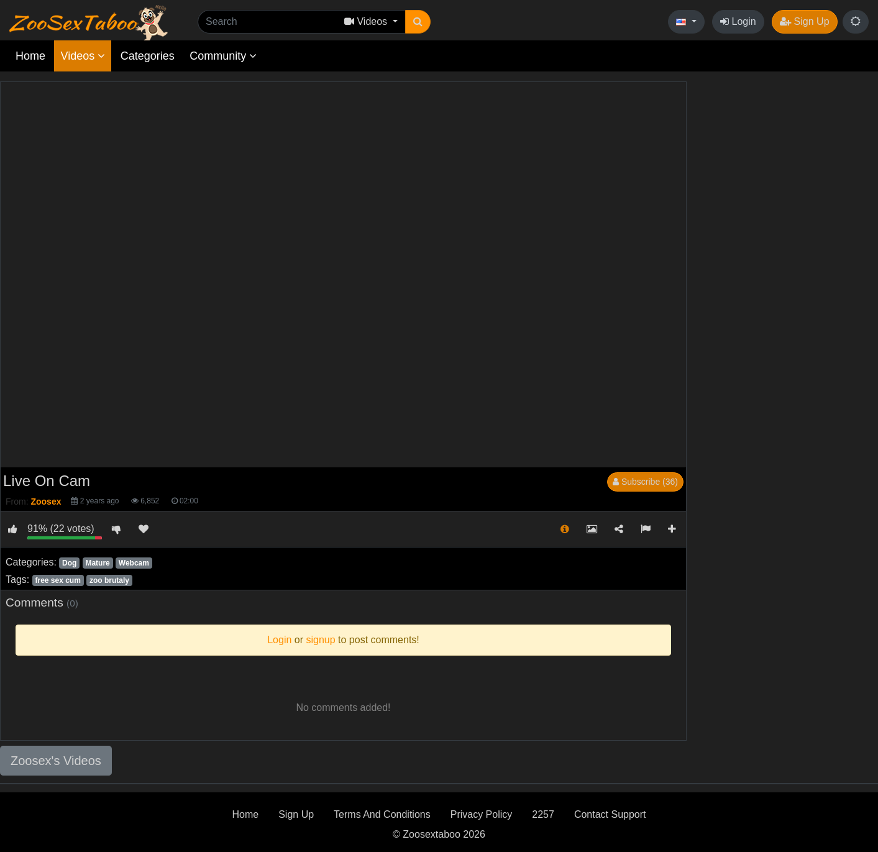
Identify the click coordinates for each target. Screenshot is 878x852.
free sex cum (57, 580)
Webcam (134, 563)
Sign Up (804, 21)
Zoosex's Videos (56, 760)
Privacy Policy (481, 814)
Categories (148, 56)
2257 (543, 814)
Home (30, 56)
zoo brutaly (109, 580)
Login (738, 21)
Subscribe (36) (645, 482)
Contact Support (610, 814)
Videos (82, 56)
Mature (97, 563)
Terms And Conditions (382, 814)
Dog (69, 563)
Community (223, 56)
